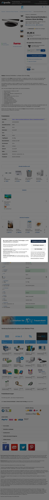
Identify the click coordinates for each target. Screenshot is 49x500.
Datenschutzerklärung (35, 258)
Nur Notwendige (38, 249)
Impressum (41, 258)
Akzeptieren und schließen (38, 241)
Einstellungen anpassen (38, 245)
